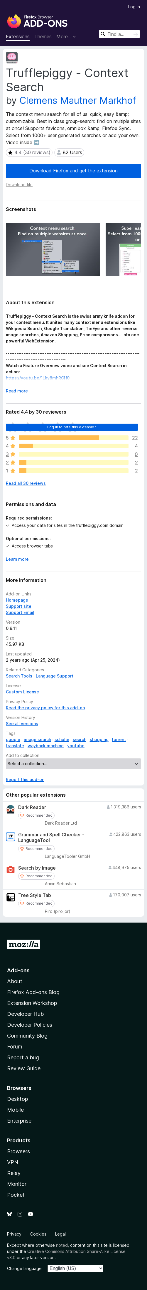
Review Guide (23, 1068)
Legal (60, 1233)
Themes (43, 36)
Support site (18, 606)
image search (37, 739)
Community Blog (27, 1036)
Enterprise (19, 1121)
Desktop (17, 1099)
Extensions (18, 36)
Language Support (54, 675)
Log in (134, 6)
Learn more (17, 559)
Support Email (20, 612)
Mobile (15, 1110)
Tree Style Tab (34, 895)
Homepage (17, 599)
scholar (62, 739)
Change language (24, 1268)
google (13, 739)
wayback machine (46, 745)
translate (15, 745)
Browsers (18, 1151)
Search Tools (19, 675)
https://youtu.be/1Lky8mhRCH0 (38, 377)
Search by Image (37, 868)
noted (62, 1245)
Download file (19, 184)
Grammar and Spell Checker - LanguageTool (51, 837)
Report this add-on (25, 779)
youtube (76, 745)
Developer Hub (25, 1014)
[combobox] (119, 34)
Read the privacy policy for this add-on (45, 707)
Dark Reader (32, 807)
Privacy (14, 1233)
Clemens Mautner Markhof (77, 100)
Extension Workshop (32, 1003)
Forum (14, 1046)
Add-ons (18, 970)
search (79, 739)
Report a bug (23, 1057)
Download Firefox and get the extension (73, 171)
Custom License (22, 691)
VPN (12, 1162)
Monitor (16, 1184)
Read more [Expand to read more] (17, 390)
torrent (119, 739)
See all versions (22, 723)
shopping (99, 739)
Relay (14, 1173)
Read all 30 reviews (26, 483)
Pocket (16, 1195)
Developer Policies (29, 1025)
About (14, 981)
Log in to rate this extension (72, 427)
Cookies (38, 1233)
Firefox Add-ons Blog (33, 992)
